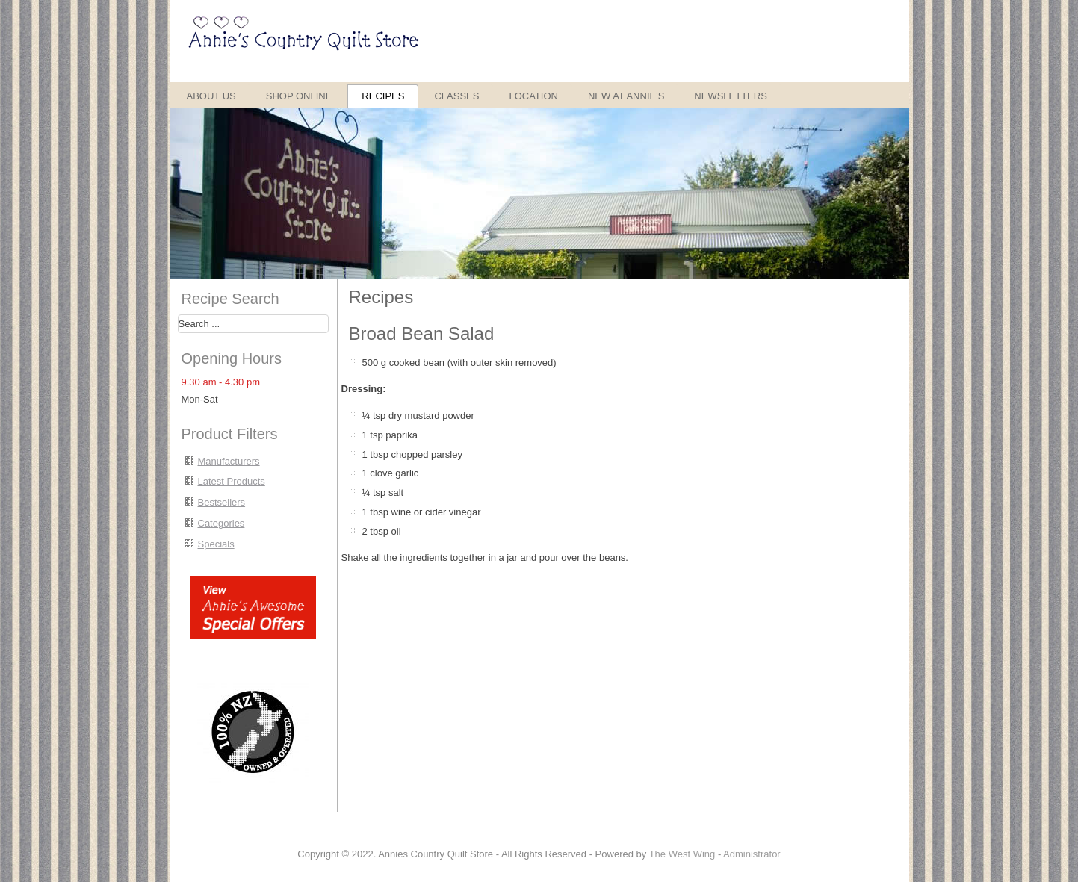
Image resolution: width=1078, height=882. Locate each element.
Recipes (383, 96)
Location (533, 96)
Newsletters (730, 96)
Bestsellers (222, 502)
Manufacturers (229, 461)
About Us (211, 96)
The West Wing (682, 854)
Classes (456, 96)
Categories (221, 523)
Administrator (752, 854)
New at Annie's (626, 96)
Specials (216, 544)
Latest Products (231, 481)
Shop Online (299, 96)
